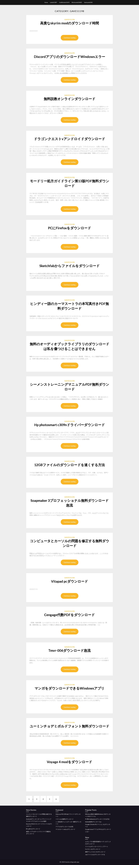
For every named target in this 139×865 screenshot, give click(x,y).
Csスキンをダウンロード (92, 849)
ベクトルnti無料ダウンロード (64, 819)
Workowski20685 (77, 2)
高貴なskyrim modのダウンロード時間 (69, 23)
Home (46, 2)
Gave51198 (69, 19)
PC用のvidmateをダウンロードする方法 (97, 819)
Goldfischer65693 (64, 2)
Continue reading (69, 38)
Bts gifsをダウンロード (33, 829)
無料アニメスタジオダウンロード (95, 852)
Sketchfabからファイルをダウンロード (69, 266)
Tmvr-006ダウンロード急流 (69, 650)
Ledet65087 (53, 2)
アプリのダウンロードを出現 (64, 826)
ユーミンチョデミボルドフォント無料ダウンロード (69, 726)
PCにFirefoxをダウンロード (69, 228)
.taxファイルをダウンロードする (95, 854)
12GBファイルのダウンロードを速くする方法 (69, 465)
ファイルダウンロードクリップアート (96, 846)
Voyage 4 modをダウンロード (69, 762)
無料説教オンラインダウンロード (69, 99)
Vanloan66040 (88, 2)
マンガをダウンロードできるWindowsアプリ (69, 688)
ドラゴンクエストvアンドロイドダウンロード (69, 139)
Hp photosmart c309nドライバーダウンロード (69, 425)
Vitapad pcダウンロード (69, 581)
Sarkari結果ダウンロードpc (93, 822)
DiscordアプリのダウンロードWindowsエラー (69, 57)
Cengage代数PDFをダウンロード (69, 615)
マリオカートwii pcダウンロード (65, 829)
